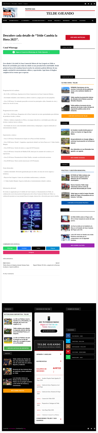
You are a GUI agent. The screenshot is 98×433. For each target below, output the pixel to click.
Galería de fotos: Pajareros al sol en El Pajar (48, 386)
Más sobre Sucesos (78, 157)
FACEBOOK (75, 336)
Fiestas (74, 20)
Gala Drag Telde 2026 (48, 410)
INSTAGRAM (76, 346)
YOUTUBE (75, 352)
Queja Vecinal (26, 25)
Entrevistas (13, 20)
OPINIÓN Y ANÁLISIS (43, 354)
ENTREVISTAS (41, 361)
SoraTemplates (12, 428)
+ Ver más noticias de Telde (77, 116)
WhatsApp (9, 248)
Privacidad (14, 4)
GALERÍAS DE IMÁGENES (41, 370)
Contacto (25, 4)
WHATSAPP (75, 357)
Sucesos (7, 25)
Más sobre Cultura (78, 245)
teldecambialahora (17, 43)
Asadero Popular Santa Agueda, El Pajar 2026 (49, 379)
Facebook (24, 248)
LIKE (81, 336)
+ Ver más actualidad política (77, 202)
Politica (57, 20)
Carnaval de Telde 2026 (48, 398)
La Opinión (25, 20)
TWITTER (75, 341)
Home (5, 20)
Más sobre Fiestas (17, 390)
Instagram (31, 252)
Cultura (82, 20)
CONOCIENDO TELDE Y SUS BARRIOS (46, 419)
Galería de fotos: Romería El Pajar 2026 (48, 392)
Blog (24, 428)
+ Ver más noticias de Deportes (17, 348)
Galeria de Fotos (38, 20)
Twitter (38, 248)
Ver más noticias (77, 37)
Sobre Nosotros (6, 4)
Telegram (52, 248)
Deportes (66, 20)
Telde (50, 20)
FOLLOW (81, 341)
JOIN (81, 357)
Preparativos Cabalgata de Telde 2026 (48, 404)
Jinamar (15, 25)
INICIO (20, 4)
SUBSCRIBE (82, 352)
